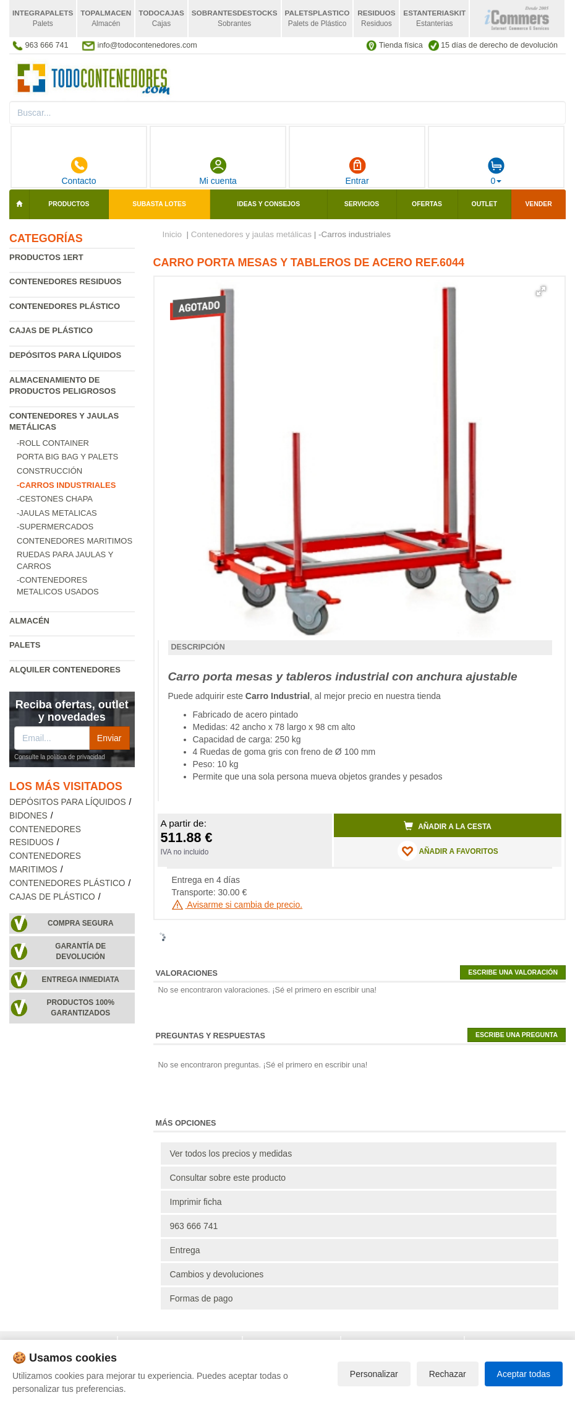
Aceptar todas (523, 1374)
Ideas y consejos (268, 204)
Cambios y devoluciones (217, 1274)
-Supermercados (55, 526)
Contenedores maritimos (74, 540)
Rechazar (447, 1374)
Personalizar (374, 1374)
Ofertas (427, 204)
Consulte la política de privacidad (59, 757)
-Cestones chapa (55, 498)
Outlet (485, 204)
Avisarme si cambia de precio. (237, 905)
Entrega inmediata (80, 979)
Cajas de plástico (51, 330)
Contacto (78, 171)
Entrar (356, 171)
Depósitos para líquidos (65, 355)
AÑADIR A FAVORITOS (448, 851)
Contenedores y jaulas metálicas (251, 234)
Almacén (29, 620)
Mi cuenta (218, 171)
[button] (541, 291)
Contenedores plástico (64, 306)
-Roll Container (53, 443)
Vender (538, 204)
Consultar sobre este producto (228, 1178)
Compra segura (81, 923)
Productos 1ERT (46, 257)
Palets (24, 645)
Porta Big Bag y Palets (67, 456)
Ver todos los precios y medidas (231, 1153)
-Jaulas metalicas (57, 513)
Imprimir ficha (196, 1202)
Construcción (49, 471)
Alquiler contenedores (65, 669)
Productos (68, 204)
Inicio (172, 234)
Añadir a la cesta (448, 826)
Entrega (185, 1250)
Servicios (361, 204)
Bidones (28, 815)
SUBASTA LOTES (159, 204)
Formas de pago (201, 1298)
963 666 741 (194, 1226)
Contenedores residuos (65, 281)
